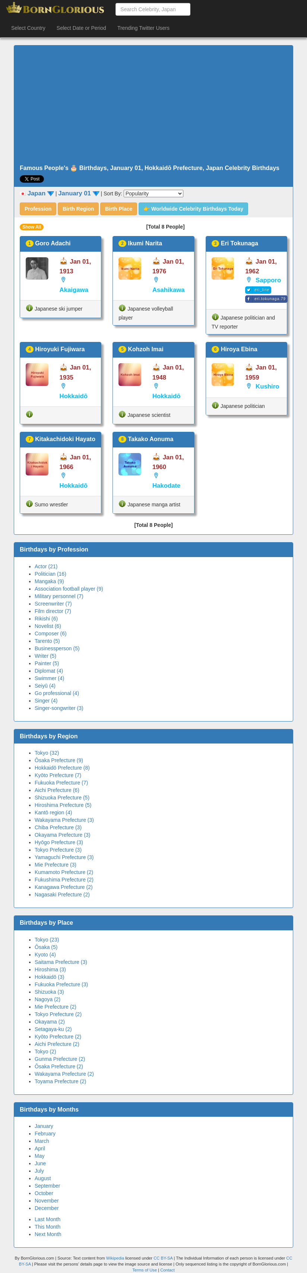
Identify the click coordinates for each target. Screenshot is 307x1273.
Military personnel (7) (59, 596)
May (39, 1156)
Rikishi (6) (46, 619)
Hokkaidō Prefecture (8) (62, 768)
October (44, 1193)
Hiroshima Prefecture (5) (63, 805)
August (43, 1178)
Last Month (47, 1219)
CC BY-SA (163, 1258)
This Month (47, 1227)
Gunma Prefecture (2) (60, 1059)
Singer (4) (46, 701)
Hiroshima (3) (50, 969)
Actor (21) (46, 566)
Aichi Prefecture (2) (57, 1044)
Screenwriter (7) (53, 604)
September (47, 1186)
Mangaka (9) (49, 581)
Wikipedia (115, 1258)
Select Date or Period (81, 28)
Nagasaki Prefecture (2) (62, 895)
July (39, 1171)
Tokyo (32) (47, 753)
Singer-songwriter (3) (59, 708)
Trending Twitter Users (143, 28)
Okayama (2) (50, 1022)
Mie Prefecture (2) (55, 1007)
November (47, 1201)
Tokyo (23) (47, 940)
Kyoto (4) (45, 955)
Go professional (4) (57, 693)
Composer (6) (51, 633)
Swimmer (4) (49, 678)
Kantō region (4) (53, 812)
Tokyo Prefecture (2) (58, 1014)
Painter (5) (47, 663)
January (44, 1126)
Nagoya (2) (47, 999)
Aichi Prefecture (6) (57, 790)
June (40, 1163)
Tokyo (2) (45, 1051)
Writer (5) (45, 656)
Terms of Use (145, 1270)
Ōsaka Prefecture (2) (59, 1066)
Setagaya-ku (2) (53, 1029)
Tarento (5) (47, 641)
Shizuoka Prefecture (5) (62, 798)
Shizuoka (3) (49, 992)
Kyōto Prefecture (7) (58, 775)
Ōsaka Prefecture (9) (59, 760)
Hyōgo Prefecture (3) (59, 842)
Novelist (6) (48, 626)
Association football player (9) (69, 589)
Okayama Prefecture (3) (62, 835)
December (47, 1208)
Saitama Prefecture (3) (61, 962)
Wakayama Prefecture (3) (64, 820)
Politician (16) (50, 574)
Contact (167, 1270)
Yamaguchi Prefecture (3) (64, 857)
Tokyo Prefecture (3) (58, 850)
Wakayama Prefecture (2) (64, 1074)
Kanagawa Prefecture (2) (64, 887)
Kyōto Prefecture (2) (58, 1037)
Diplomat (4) (49, 671)
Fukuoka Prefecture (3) (61, 984)
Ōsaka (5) (46, 947)
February (45, 1134)
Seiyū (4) (45, 686)
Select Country (28, 28)
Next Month (48, 1234)
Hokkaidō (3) (49, 977)
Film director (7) (53, 611)
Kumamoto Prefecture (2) (64, 872)
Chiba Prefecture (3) (58, 827)
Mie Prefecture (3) (55, 865)
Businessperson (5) (57, 648)
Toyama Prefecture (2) (60, 1081)
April (40, 1148)
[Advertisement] (153, 105)
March (42, 1141)
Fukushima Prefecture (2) (64, 880)
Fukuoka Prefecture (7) (61, 783)
